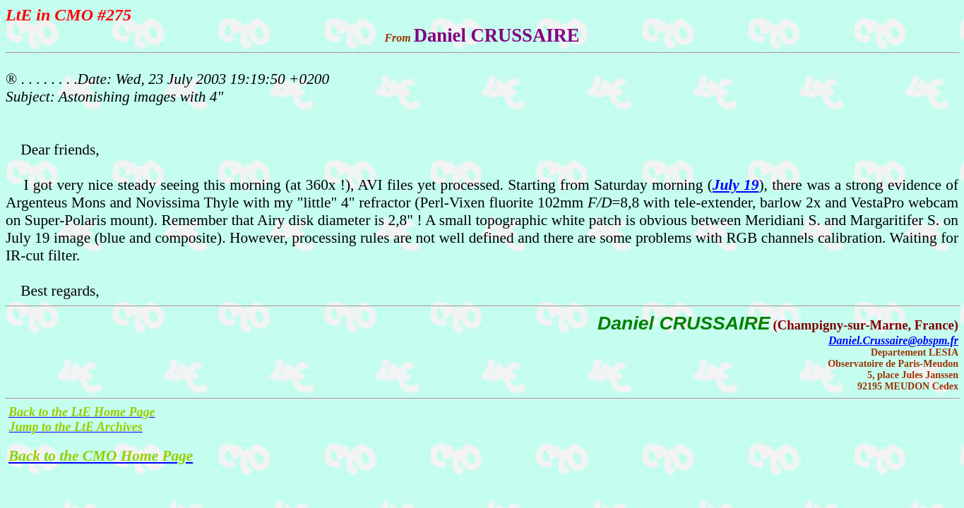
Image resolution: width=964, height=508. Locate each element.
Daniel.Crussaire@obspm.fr (893, 340)
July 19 (736, 184)
